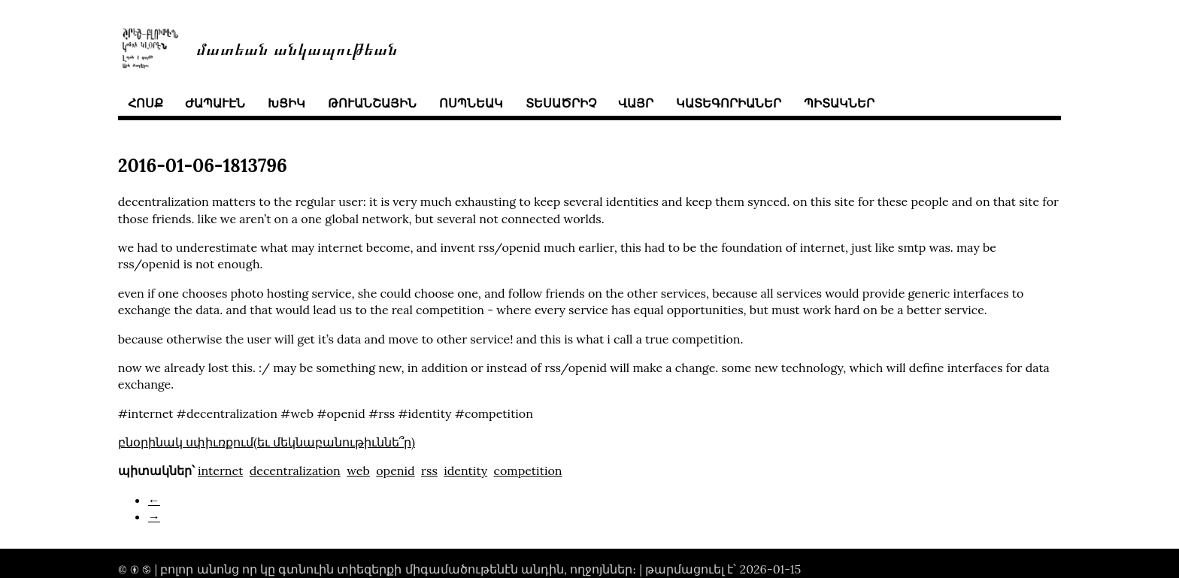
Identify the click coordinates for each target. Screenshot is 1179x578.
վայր (635, 102)
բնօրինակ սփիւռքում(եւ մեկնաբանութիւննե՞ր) (266, 441)
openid (395, 470)
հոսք (145, 102)
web (358, 470)
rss (429, 470)
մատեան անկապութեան (297, 48)
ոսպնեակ (471, 102)
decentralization (295, 470)
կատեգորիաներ (728, 102)
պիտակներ (839, 102)
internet (220, 470)
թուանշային (372, 102)
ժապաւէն (215, 102)
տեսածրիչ (561, 102)
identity (465, 470)
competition (528, 470)
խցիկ (286, 102)
